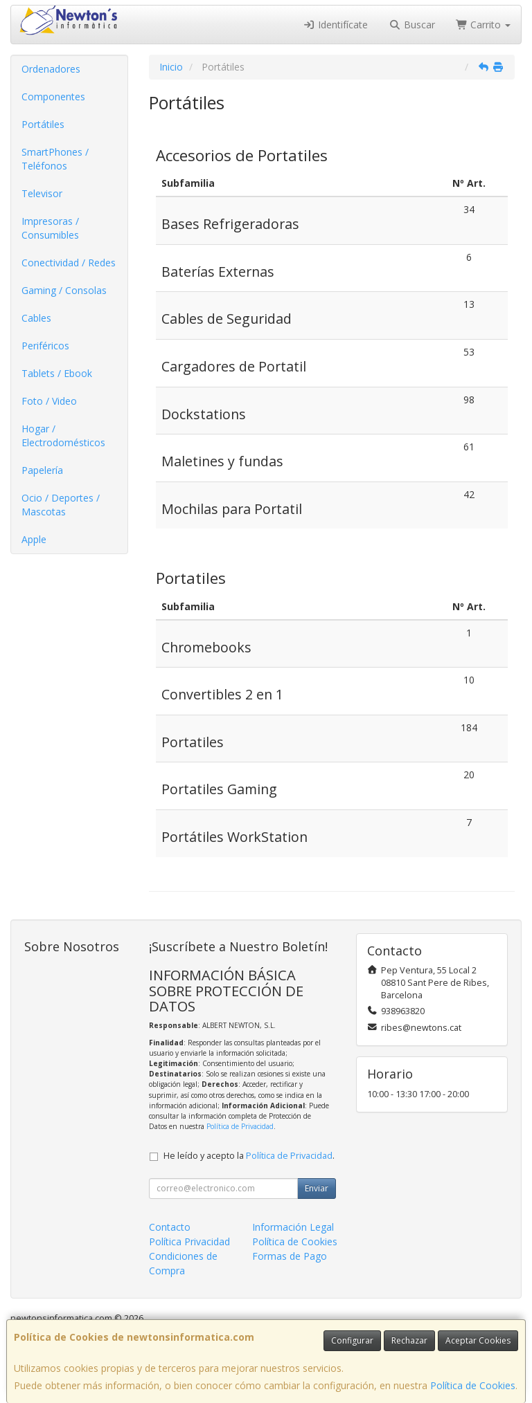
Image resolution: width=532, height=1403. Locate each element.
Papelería (42, 470)
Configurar (352, 1340)
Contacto (169, 1227)
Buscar (412, 24)
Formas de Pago (289, 1256)
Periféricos (45, 345)
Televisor (41, 193)
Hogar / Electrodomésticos (63, 435)
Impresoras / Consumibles (50, 227)
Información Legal (293, 1227)
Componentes (53, 96)
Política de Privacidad (240, 1126)
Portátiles (42, 124)
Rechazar (409, 1340)
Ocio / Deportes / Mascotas (60, 504)
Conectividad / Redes (68, 262)
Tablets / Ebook (56, 373)
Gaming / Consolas (64, 290)
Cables (36, 317)
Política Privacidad (189, 1241)
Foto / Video (49, 400)
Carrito (483, 24)
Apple (33, 539)
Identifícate (336, 24)
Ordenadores (50, 68)
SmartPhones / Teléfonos (55, 158)
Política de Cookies (472, 1385)
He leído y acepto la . (249, 1156)
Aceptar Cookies (478, 1340)
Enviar (316, 1188)
